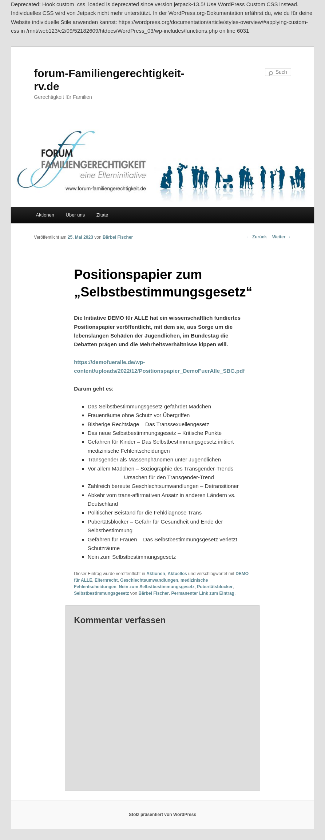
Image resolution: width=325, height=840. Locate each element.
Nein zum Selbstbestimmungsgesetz (157, 586)
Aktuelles (177, 573)
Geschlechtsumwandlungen (149, 580)
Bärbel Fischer (118, 237)
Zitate (102, 215)
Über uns (75, 215)
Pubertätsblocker (215, 586)
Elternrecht (106, 580)
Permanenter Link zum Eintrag (202, 593)
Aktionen (45, 215)
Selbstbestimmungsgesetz (101, 593)
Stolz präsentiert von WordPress (162, 814)
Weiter (281, 236)
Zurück (257, 236)
